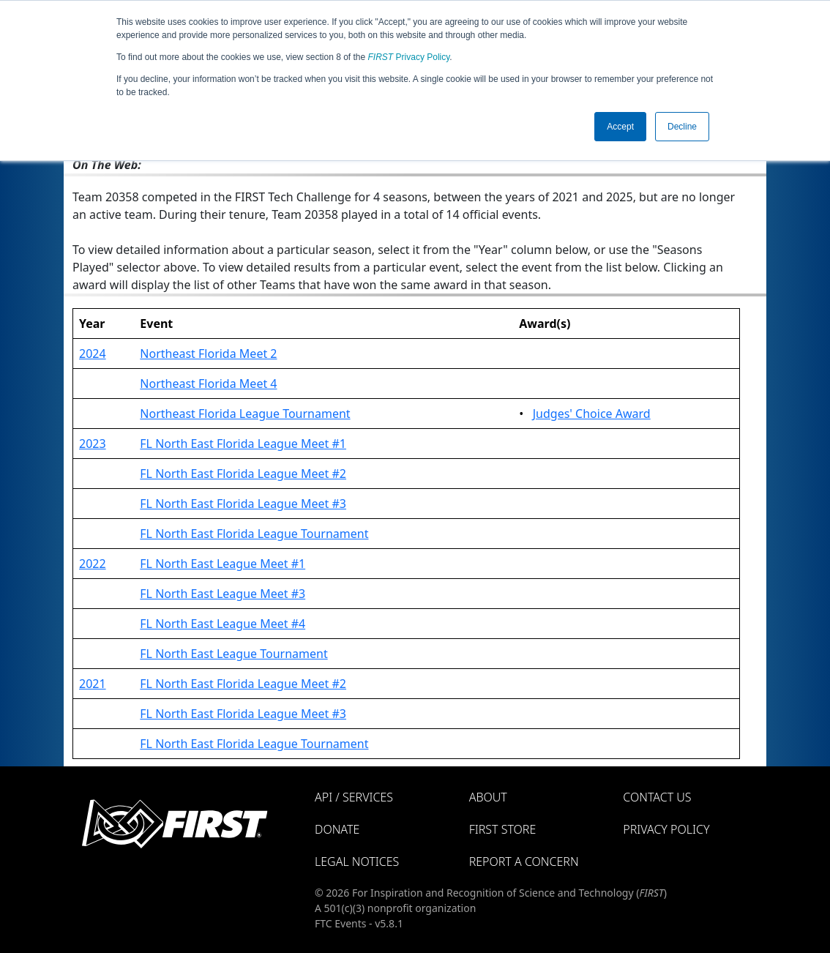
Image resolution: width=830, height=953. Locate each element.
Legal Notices (357, 861)
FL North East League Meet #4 (222, 624)
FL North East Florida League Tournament (254, 534)
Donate (337, 829)
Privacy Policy (409, 57)
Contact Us (657, 797)
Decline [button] (682, 127)
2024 (92, 353)
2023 (92, 444)
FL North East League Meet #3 (222, 594)
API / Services (354, 797)
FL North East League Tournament (233, 654)
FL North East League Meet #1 (222, 564)
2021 (92, 684)
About (488, 797)
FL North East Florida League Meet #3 (243, 504)
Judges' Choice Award (592, 414)
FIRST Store (502, 829)
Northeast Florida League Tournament (245, 414)
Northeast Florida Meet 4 (208, 383)
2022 (92, 564)
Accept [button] (620, 127)
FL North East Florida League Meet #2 (243, 474)
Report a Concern (524, 861)
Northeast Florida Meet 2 (208, 353)
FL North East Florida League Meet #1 (243, 444)
